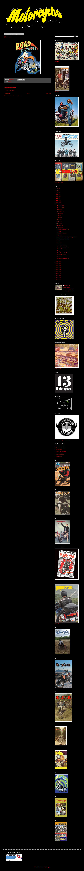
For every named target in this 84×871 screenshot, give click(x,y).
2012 (57, 269)
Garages (59, 250)
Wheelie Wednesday (61, 233)
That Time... (59, 256)
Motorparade (59, 449)
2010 (57, 273)
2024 (57, 190)
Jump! (58, 241)
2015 (57, 263)
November (59, 207)
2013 (57, 267)
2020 (57, 198)
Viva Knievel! (59, 456)
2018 (57, 202)
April (58, 221)
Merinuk (9, 81)
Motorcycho (67, 285)
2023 (57, 192)
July (58, 215)
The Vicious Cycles (60, 454)
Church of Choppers (60, 447)
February (59, 225)
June (58, 217)
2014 (57, 265)
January (59, 227)
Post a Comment (10, 90)
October (59, 209)
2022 (57, 194)
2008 (57, 277)
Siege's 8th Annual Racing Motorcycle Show (67, 237)
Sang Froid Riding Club (61, 451)
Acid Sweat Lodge (60, 446)
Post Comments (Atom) (15, 95)
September (60, 211)
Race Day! (59, 235)
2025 (57, 188)
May (58, 219)
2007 (57, 279)
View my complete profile (68, 291)
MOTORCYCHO (15, 7)
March (58, 223)
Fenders (59, 231)
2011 (57, 271)
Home (28, 93)
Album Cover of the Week (63, 229)
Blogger (48, 867)
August (59, 213)
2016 (57, 261)
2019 (57, 200)
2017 (57, 204)
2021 (57, 196)
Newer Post (7, 93)
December (59, 205)
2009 (57, 275)
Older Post (48, 93)
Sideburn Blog (59, 453)
